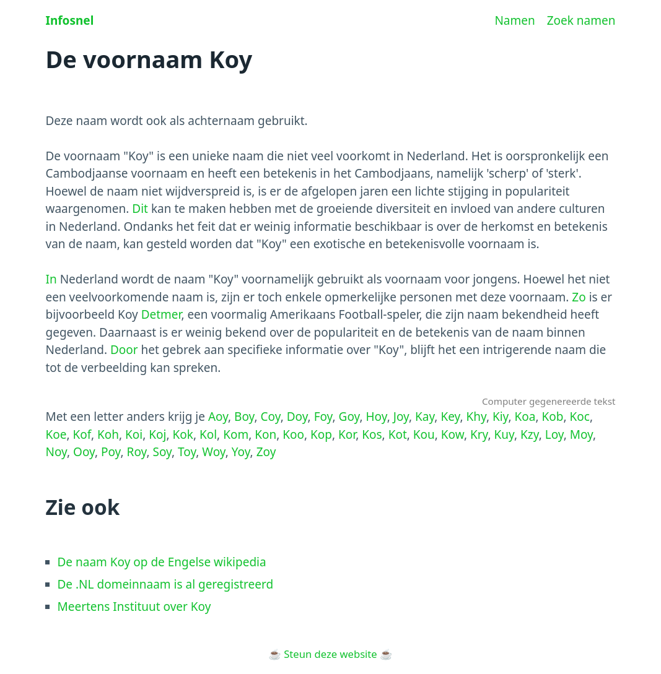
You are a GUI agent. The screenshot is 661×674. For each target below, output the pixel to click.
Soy (162, 452)
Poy (111, 452)
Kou (424, 434)
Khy (476, 416)
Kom (235, 434)
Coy (271, 416)
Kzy (529, 434)
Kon (265, 434)
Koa (525, 416)
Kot (397, 434)
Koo (293, 434)
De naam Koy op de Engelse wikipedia (162, 562)
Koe (56, 434)
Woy (213, 452)
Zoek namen (581, 20)
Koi (133, 434)
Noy (57, 452)
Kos (372, 434)
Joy (401, 416)
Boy (244, 416)
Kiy (500, 416)
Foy (323, 416)
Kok (182, 434)
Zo (578, 297)
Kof (82, 434)
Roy (137, 452)
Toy (187, 452)
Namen (514, 20)
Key (450, 416)
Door (124, 350)
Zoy (266, 452)
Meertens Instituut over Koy (134, 606)
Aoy (218, 416)
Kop (321, 434)
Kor (347, 434)
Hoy (376, 416)
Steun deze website (330, 654)
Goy (349, 416)
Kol (208, 434)
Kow (452, 434)
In (51, 279)
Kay (424, 416)
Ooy (84, 452)
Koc (580, 416)
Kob (553, 416)
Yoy (241, 452)
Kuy (504, 434)
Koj (157, 434)
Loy (554, 434)
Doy (297, 416)
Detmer (161, 314)
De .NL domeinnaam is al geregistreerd (166, 584)
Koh (108, 434)
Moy (581, 434)
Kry (479, 434)
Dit (140, 209)
